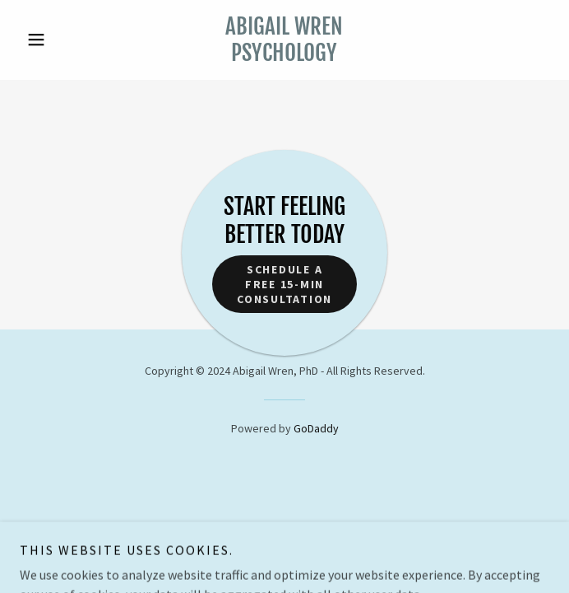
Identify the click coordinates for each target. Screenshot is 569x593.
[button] (59, 39)
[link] (284, 40)
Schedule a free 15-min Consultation (284, 284)
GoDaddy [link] (316, 428)
